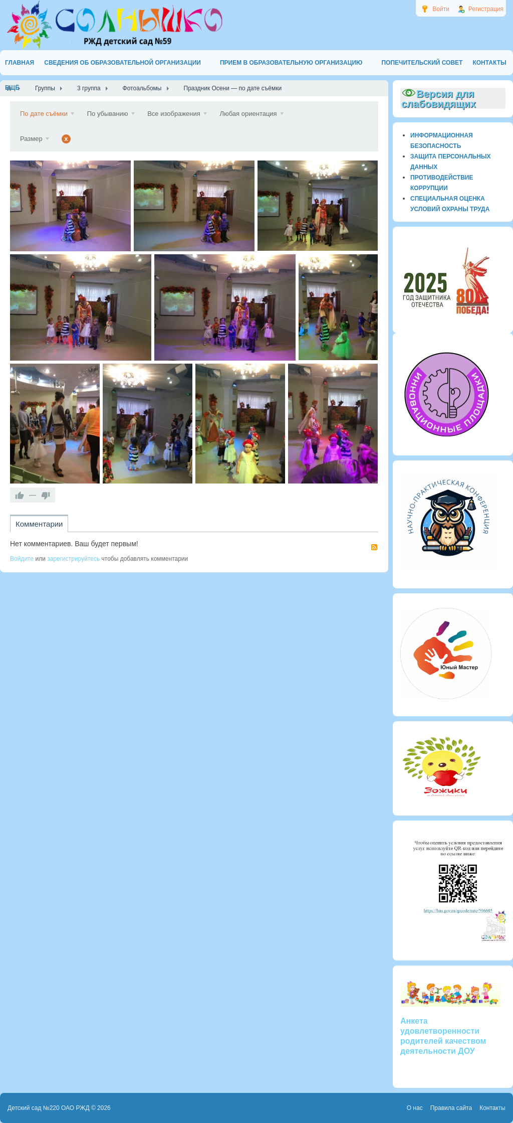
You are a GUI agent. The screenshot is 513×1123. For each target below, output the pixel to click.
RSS (374, 547)
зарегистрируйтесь (73, 558)
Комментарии (39, 524)
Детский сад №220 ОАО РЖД (49, 1107)
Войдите (22, 558)
